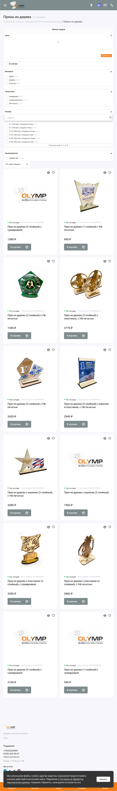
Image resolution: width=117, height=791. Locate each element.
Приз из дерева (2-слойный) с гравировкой (25, 228)
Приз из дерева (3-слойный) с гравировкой (25, 671)
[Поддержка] (112, 5)
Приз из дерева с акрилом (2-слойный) (86, 492)
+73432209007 (10, 751)
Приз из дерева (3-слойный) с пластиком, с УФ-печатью (81, 317)
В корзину (19, 247)
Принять (103, 779)
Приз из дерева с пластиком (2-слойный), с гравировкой (26, 583)
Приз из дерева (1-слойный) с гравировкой (81, 671)
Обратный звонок (11, 757)
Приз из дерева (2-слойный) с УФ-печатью (27, 317)
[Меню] (5, 5)
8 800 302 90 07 (11, 754)
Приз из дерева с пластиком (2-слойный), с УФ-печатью (82, 583)
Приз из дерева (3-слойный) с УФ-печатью (27, 405)
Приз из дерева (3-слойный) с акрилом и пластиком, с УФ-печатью (86, 405)
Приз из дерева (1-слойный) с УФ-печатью (83, 228)
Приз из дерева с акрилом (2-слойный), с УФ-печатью (30, 494)
